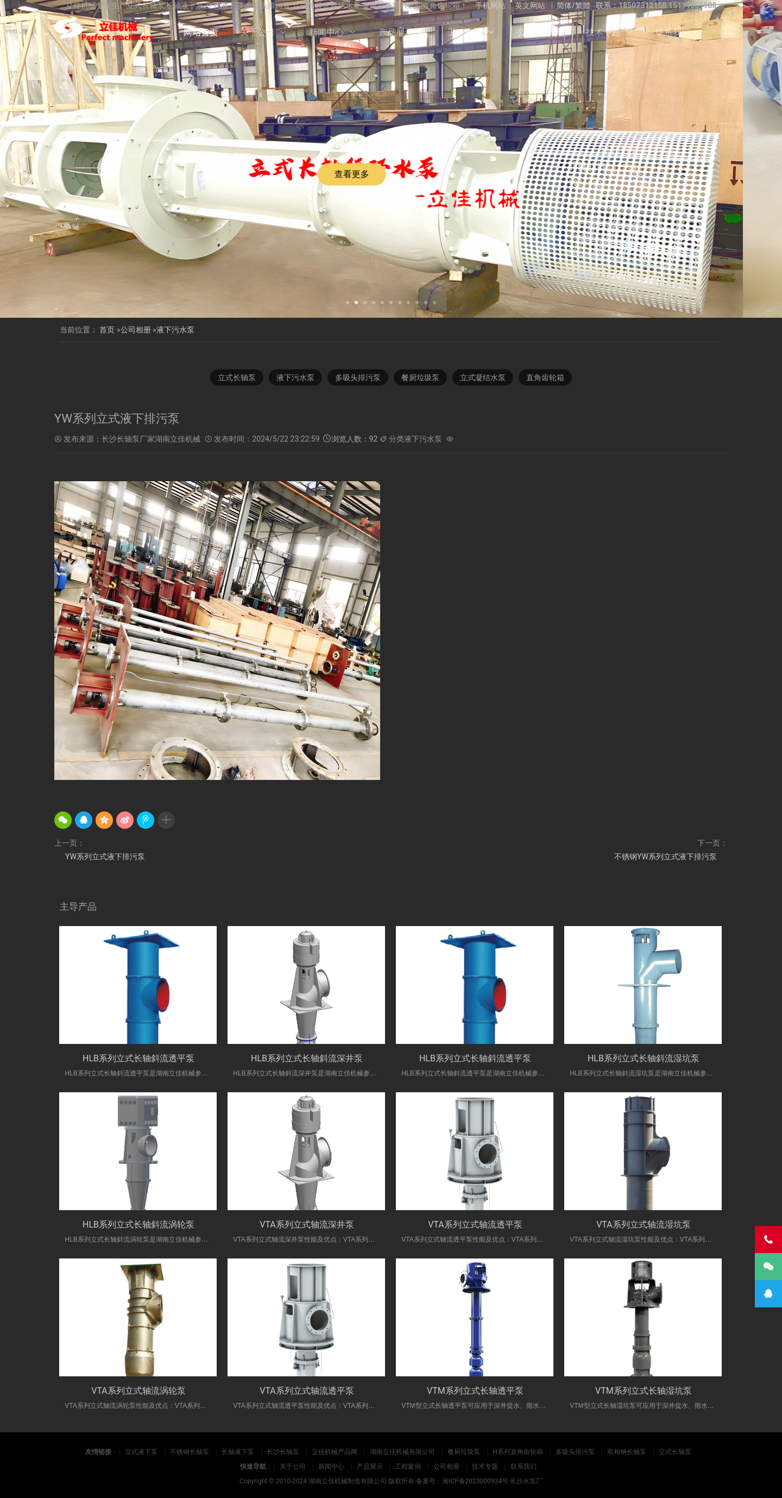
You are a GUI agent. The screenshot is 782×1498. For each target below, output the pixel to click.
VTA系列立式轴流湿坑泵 (643, 1224)
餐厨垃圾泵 (463, 1452)
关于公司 (257, 32)
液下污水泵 (175, 329)
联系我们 (672, 32)
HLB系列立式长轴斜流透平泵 (138, 1058)
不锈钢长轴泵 (189, 1452)
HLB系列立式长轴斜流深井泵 (307, 1058)
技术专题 (603, 32)
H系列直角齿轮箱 (518, 1452)
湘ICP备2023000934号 (475, 1481)
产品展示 (396, 32)
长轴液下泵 (238, 1452)
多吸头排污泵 (575, 1452)
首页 (107, 329)
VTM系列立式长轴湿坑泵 (643, 1391)
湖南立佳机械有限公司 (402, 1452)
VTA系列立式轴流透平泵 (475, 1224)
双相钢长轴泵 (626, 1452)
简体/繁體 (573, 5)
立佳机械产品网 (334, 1452)
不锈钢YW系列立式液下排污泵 (665, 856)
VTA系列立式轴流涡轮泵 (138, 1391)
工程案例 (464, 32)
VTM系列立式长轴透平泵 (475, 1391)
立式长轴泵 (675, 1452)
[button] (347, 301)
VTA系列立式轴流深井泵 (307, 1224)
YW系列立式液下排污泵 (105, 856)
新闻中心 (326, 32)
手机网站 (490, 5)
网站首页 (201, 32)
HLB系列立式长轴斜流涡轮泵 (138, 1224)
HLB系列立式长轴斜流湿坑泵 (643, 1058)
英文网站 (530, 5)
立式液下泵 (141, 1452)
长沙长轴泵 (283, 1452)
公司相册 (534, 32)
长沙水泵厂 (526, 1481)
